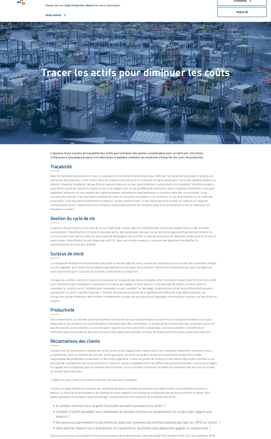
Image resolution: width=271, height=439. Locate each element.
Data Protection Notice (79, 25)
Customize (242, 20)
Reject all (242, 31)
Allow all (242, 9)
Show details (53, 34)
